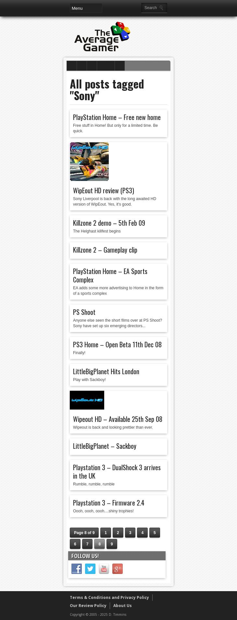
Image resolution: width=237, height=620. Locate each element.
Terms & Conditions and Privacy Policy (109, 597)
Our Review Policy (88, 605)
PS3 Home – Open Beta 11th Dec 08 (117, 344)
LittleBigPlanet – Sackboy (104, 446)
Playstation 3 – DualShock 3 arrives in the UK (117, 471)
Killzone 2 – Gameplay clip (105, 250)
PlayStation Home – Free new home (117, 117)
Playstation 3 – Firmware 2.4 (108, 502)
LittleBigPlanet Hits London (106, 371)
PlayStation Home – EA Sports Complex (110, 275)
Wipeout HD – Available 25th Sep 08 (117, 419)
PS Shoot (84, 312)
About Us (122, 605)
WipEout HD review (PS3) (103, 190)
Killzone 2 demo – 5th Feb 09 (109, 223)
